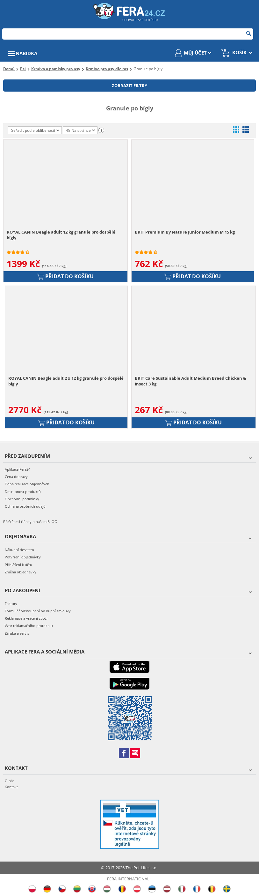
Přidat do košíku (65, 276)
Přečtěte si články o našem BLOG (30, 521)
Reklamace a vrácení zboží (26, 618)
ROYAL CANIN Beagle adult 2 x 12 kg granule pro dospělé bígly (66, 381)
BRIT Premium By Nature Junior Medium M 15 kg (185, 232)
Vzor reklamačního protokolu (29, 625)
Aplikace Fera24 (17, 469)
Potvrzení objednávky (23, 557)
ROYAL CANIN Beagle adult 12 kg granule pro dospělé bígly (61, 235)
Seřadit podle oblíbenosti (35, 130)
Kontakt (11, 786)
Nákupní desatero (19, 549)
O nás (9, 780)
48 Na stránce (80, 131)
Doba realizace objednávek (27, 484)
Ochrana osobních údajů (25, 506)
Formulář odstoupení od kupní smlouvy (38, 611)
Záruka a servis (17, 633)
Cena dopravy (16, 476)
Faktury (11, 603)
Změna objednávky (20, 572)
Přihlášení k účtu (18, 564)
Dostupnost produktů (23, 491)
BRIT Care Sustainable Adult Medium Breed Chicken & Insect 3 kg (190, 381)
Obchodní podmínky (22, 499)
